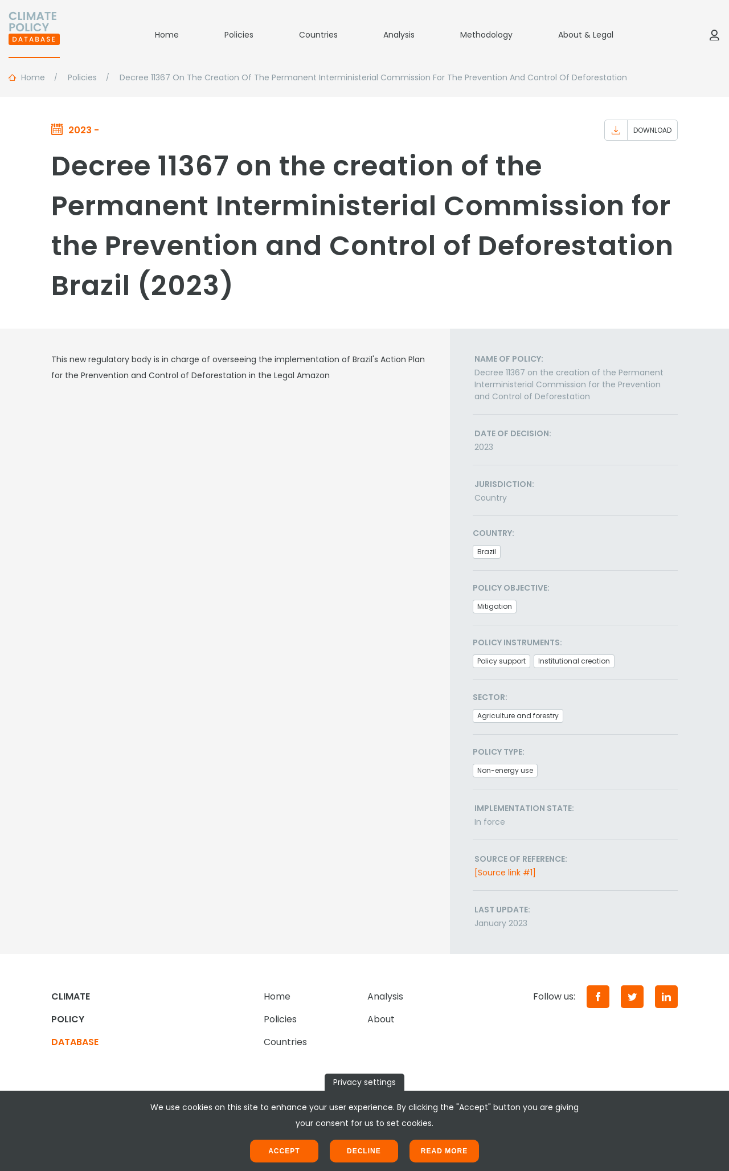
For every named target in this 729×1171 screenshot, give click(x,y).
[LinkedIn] (666, 996)
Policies (238, 34)
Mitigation (494, 606)
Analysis (399, 34)
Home (167, 34)
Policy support (501, 661)
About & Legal (585, 34)
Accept (284, 1151)
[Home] (34, 34)
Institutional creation (574, 661)
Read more (444, 1151)
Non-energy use (505, 770)
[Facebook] (598, 996)
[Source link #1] (505, 872)
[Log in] (714, 34)
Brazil (486, 551)
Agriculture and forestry (518, 715)
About (381, 1019)
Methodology (486, 34)
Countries (318, 34)
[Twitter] (632, 996)
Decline (364, 1151)
